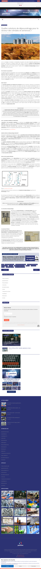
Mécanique (3, 446)
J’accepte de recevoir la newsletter (10, 316)
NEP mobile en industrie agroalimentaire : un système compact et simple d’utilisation (21, 1)
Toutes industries (5, 278)
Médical (3, 451)
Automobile (3, 433)
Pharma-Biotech (5, 282)
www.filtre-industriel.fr (21, 556)
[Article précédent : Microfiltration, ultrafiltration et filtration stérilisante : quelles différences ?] (5, 270)
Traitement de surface (6, 291)
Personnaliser (33, 566)
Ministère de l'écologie (8, 188)
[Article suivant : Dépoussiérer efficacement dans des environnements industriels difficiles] (36, 270)
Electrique (3, 449)
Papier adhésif (4, 455)
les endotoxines (12, 129)
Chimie (3, 289)
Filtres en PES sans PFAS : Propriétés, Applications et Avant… (20, 348)
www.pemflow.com (21, 555)
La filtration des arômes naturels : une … (14, 407)
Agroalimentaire (5, 280)
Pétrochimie (4, 295)
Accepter (7, 566)
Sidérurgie (3, 442)
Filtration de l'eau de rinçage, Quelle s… (14, 422)
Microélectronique (5, 287)
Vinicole (3, 297)
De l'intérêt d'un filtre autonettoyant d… (13, 417)
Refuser (20, 566)
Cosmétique (4, 293)
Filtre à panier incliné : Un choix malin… (14, 412)
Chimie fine (4, 284)
